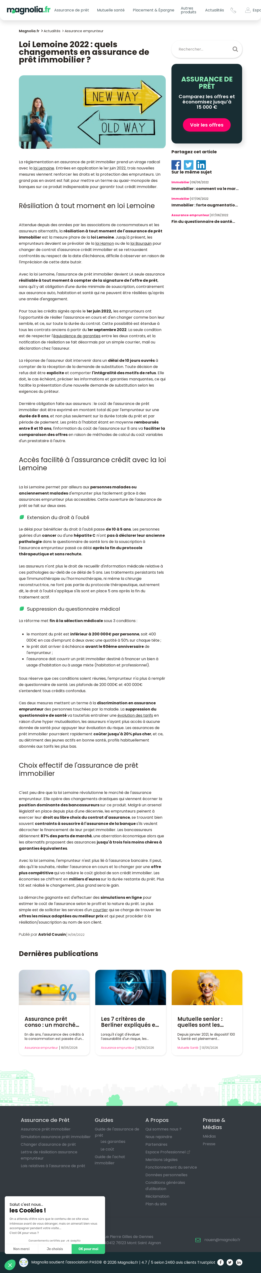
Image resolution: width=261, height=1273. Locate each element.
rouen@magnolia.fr (222, 1239)
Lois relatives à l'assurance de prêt (53, 1166)
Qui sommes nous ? (163, 1129)
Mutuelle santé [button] (111, 10)
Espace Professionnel (165, 1152)
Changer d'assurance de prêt (48, 1144)
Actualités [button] (214, 10)
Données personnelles (166, 1175)
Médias (209, 1136)
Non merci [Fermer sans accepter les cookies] (21, 1249)
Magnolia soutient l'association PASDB (60, 1262)
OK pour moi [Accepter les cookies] (88, 1249)
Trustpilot (206, 1262)
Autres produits (188, 10)
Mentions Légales (161, 1159)
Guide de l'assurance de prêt (117, 1132)
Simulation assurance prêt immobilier (56, 1137)
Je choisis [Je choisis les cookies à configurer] (55, 1249)
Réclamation (157, 1196)
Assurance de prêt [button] (71, 10)
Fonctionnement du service (171, 1167)
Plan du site (156, 1204)
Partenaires (156, 1144)
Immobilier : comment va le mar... (205, 188)
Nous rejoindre (158, 1137)
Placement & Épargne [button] (153, 10)
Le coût (107, 1149)
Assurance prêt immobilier (46, 1129)
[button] (10, 1265)
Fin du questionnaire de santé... (203, 221)
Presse (209, 1144)
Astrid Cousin (52, 934)
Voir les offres (207, 125)
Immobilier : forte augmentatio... (204, 205)
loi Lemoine (43, 168)
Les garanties (113, 1141)
